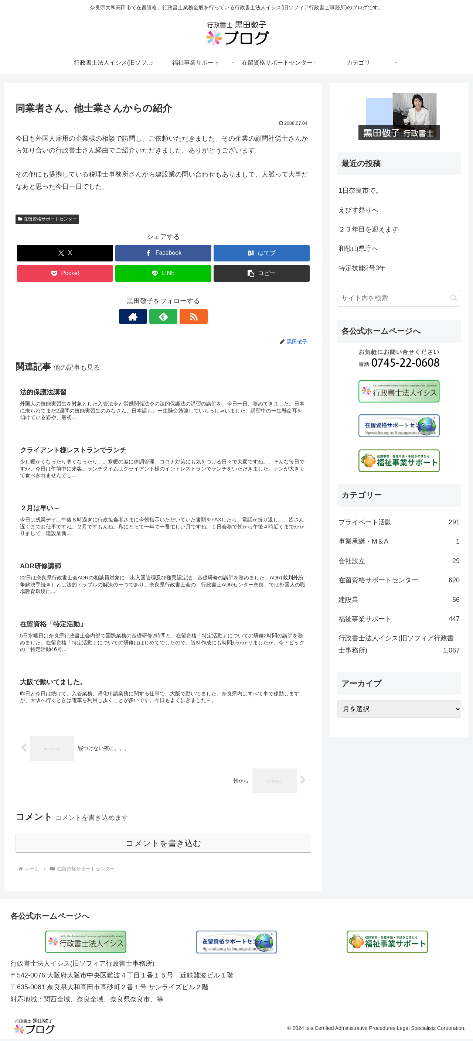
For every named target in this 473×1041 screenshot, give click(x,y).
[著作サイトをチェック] (146, 316)
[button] (262, 273)
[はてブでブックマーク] (262, 253)
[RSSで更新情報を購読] (180, 316)
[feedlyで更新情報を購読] (163, 316)
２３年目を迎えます (368, 229)
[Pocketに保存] (65, 273)
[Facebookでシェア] (163, 253)
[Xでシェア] (65, 253)
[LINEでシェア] (163, 273)
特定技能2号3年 (362, 268)
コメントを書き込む (163, 845)
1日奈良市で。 (360, 190)
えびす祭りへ (358, 210)
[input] (399, 298)
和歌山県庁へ (358, 248)
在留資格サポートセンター (47, 219)
